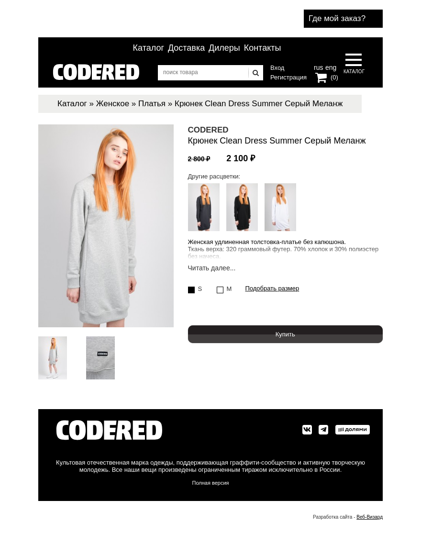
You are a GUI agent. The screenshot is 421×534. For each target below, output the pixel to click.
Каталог (148, 48)
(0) (334, 77)
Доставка (186, 48)
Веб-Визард (369, 517)
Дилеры (224, 48)
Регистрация (288, 77)
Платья (152, 103)
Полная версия (210, 483)
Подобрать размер (272, 288)
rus (318, 66)
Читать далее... (212, 268)
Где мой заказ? (337, 18)
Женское (112, 103)
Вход (277, 67)
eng (330, 66)
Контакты (262, 48)
